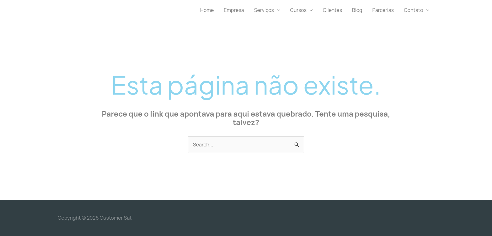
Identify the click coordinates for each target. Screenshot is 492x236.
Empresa (234, 10)
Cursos (301, 10)
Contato (416, 10)
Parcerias (383, 10)
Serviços (267, 10)
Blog (357, 10)
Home (207, 10)
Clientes (332, 10)
